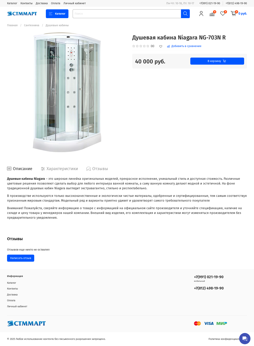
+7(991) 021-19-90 (209, 3)
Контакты (26, 3)
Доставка (42, 3)
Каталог (12, 3)
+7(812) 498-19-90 (236, 3)
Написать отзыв (20, 258)
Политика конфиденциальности (227, 339)
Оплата (55, 3)
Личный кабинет (75, 3)
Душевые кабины (57, 25)
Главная (12, 25)
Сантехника (31, 25)
